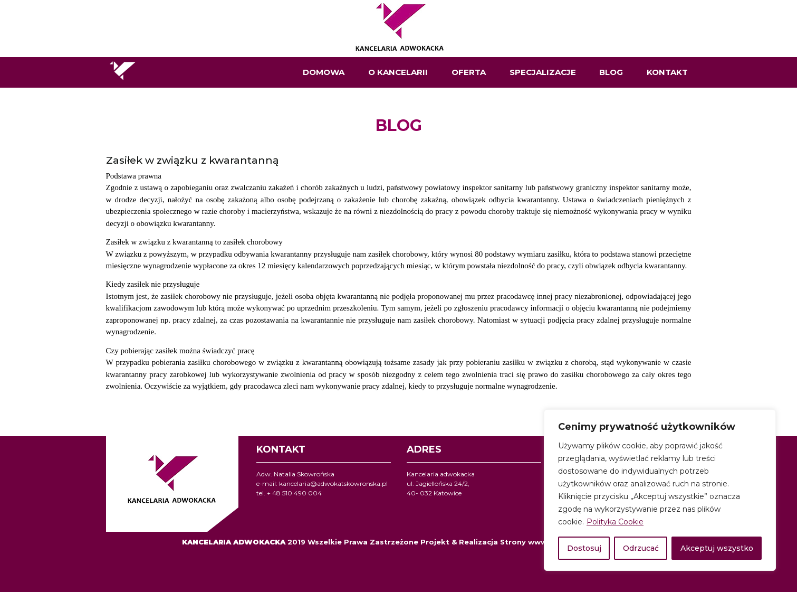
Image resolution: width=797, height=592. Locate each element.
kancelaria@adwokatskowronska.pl (333, 483)
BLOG (611, 72)
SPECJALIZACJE (543, 72)
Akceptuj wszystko (716, 548)
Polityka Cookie (615, 522)
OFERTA (469, 72)
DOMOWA (323, 72)
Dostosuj (584, 548)
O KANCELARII (398, 72)
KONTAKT (667, 72)
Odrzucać (641, 548)
